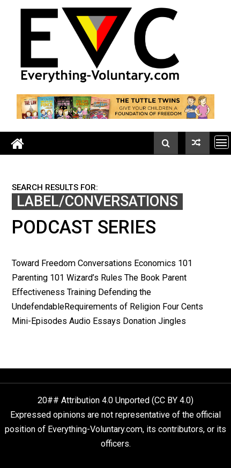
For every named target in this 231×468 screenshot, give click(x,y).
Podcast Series (84, 227)
